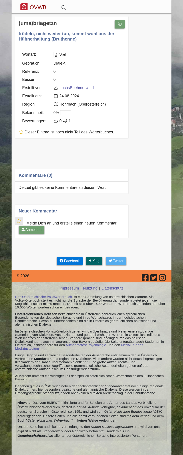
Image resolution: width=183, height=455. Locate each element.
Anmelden (32, 230)
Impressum (69, 288)
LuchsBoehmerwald (76, 88)
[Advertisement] (71, 156)
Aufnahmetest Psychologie (86, 345)
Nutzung (90, 288)
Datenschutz (112, 288)
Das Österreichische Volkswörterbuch (43, 297)
